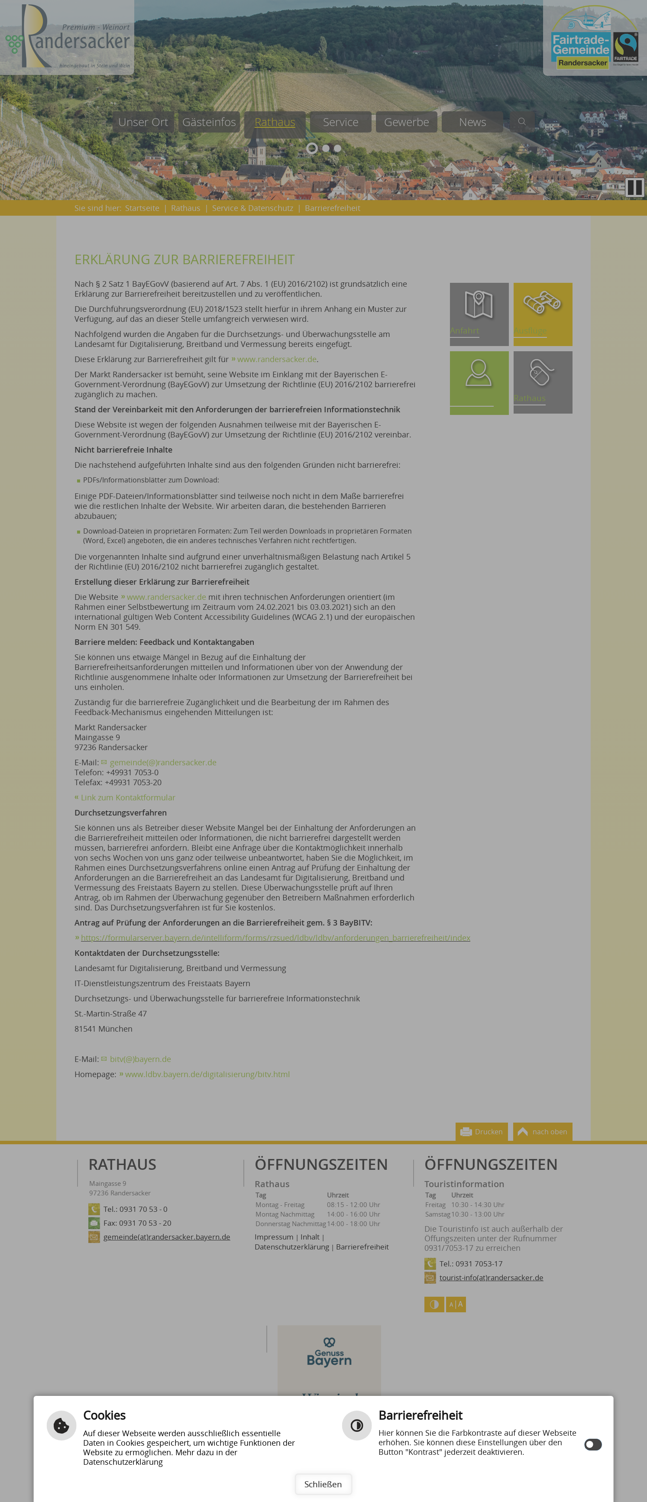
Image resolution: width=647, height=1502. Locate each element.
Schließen (323, 1484)
